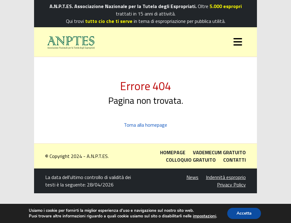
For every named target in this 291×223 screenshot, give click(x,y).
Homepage (172, 152)
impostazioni (204, 216)
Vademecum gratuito (219, 152)
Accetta (244, 213)
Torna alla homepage (145, 125)
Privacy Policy (231, 184)
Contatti (234, 160)
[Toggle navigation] (238, 42)
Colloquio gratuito (191, 160)
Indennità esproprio (226, 177)
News (192, 177)
